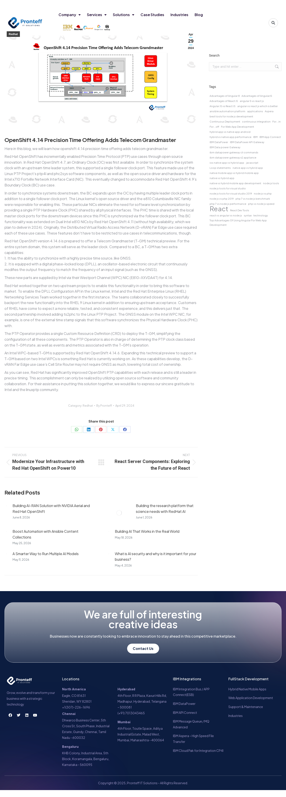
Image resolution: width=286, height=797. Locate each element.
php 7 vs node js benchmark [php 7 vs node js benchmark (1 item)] (253, 198)
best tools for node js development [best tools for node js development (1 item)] (231, 116)
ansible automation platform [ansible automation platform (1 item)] (227, 111)
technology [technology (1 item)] (260, 215)
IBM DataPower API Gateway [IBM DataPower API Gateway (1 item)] (247, 142)
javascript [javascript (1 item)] (252, 162)
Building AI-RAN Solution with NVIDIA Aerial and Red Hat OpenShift (51, 508)
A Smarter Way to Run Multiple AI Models (46, 553)
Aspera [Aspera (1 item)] (269, 111)
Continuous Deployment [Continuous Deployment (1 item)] (225, 121)
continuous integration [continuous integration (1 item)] (256, 121)
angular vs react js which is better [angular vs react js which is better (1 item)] (257, 106)
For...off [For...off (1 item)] (214, 126)
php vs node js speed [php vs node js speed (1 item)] (261, 203)
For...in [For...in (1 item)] (276, 121)
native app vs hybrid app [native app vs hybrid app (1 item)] (248, 167)
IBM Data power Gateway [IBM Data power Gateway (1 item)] (225, 147)
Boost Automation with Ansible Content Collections (45, 534)
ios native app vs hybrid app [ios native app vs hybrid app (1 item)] (227, 162)
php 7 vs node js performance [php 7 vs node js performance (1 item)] (228, 203)
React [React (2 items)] (219, 209)
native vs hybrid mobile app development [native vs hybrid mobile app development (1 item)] (235, 183)
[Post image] (6, 505)
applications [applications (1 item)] (255, 111)
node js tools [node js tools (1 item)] (271, 183)
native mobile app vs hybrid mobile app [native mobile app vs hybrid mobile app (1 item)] (234, 172)
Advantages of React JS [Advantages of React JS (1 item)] (224, 100)
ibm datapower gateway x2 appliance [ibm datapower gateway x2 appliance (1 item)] (233, 157)
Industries (179, 14)
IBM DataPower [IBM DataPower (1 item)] (219, 142)
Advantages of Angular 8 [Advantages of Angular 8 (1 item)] (225, 95)
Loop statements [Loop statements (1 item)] (220, 167)
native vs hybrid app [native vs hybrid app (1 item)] (222, 178)
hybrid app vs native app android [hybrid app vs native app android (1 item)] (230, 131)
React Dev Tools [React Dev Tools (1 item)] (239, 210)
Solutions (123, 15)
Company (70, 15)
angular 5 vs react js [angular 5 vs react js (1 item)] (252, 100)
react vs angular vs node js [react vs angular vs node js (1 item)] (226, 215)
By (104, 405)
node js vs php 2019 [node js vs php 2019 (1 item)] (222, 198)
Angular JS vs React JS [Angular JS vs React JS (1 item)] (223, 106)
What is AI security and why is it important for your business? (155, 556)
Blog (199, 14)
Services (97, 15)
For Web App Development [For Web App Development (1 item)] (237, 126)
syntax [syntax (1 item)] (248, 215)
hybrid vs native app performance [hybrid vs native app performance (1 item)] (230, 136)
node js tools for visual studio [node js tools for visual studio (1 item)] (228, 188)
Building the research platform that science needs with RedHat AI (164, 508)
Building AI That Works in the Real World (147, 531)
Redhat (13, 34)
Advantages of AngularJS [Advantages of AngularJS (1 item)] (257, 95)
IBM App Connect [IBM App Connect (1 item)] (270, 136)
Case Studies (152, 14)
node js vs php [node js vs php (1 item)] (263, 193)
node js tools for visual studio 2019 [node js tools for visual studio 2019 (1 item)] (231, 193)
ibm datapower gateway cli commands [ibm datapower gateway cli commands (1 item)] (234, 152)
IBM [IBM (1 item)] (255, 136)
